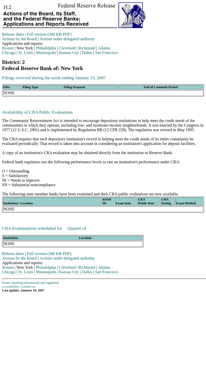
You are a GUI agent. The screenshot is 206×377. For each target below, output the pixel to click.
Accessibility (10, 286)
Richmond (86, 48)
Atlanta (104, 48)
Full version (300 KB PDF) (49, 34)
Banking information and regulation (35, 283)
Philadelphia (46, 48)
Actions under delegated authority (67, 39)
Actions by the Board (19, 39)
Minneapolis (46, 52)
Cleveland (67, 48)
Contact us (28, 286)
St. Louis (26, 52)
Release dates (13, 34)
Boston (7, 48)
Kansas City (69, 52)
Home (6, 283)
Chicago (9, 52)
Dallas (87, 52)
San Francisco (106, 52)
